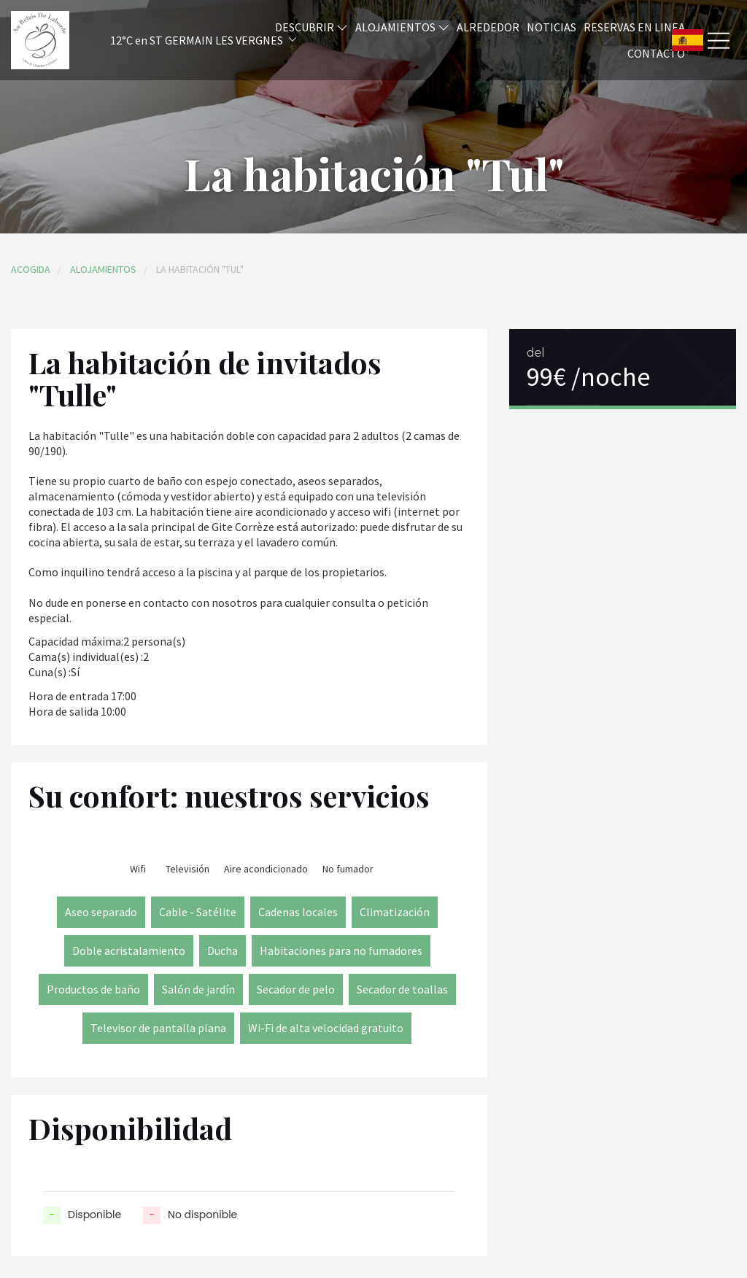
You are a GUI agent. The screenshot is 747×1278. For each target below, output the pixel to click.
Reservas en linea (634, 27)
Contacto (656, 53)
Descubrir (311, 27)
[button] (183, 40)
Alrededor (488, 27)
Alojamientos (402, 27)
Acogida (30, 269)
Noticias (551, 27)
